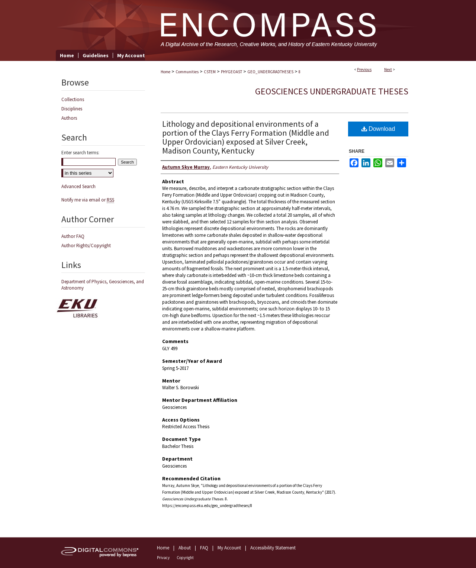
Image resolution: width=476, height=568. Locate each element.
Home (165, 71)
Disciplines (71, 109)
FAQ (204, 548)
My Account (229, 548)
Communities (187, 71)
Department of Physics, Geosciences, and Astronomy (102, 284)
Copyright (185, 557)
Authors (69, 118)
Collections (72, 99)
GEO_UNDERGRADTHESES (270, 71)
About (184, 548)
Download (378, 129)
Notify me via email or (87, 200)
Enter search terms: (80, 152)
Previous (364, 69)
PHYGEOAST (231, 71)
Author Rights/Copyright (86, 245)
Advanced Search (78, 186)
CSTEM (210, 71)
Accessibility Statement (273, 548)
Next (388, 69)
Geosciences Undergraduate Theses (331, 91)
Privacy (163, 557)
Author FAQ (72, 236)
